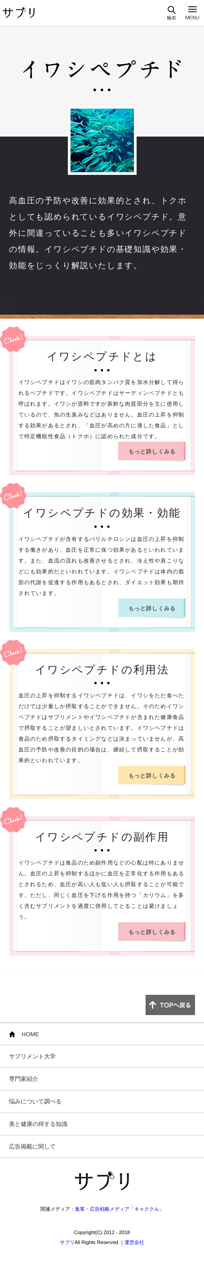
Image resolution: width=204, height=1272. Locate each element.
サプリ (67, 1242)
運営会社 (134, 1242)
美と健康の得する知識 (38, 1124)
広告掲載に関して (32, 1146)
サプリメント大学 (32, 1056)
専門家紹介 (23, 1078)
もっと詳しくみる (152, 451)
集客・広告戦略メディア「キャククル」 (119, 1209)
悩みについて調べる (35, 1101)
